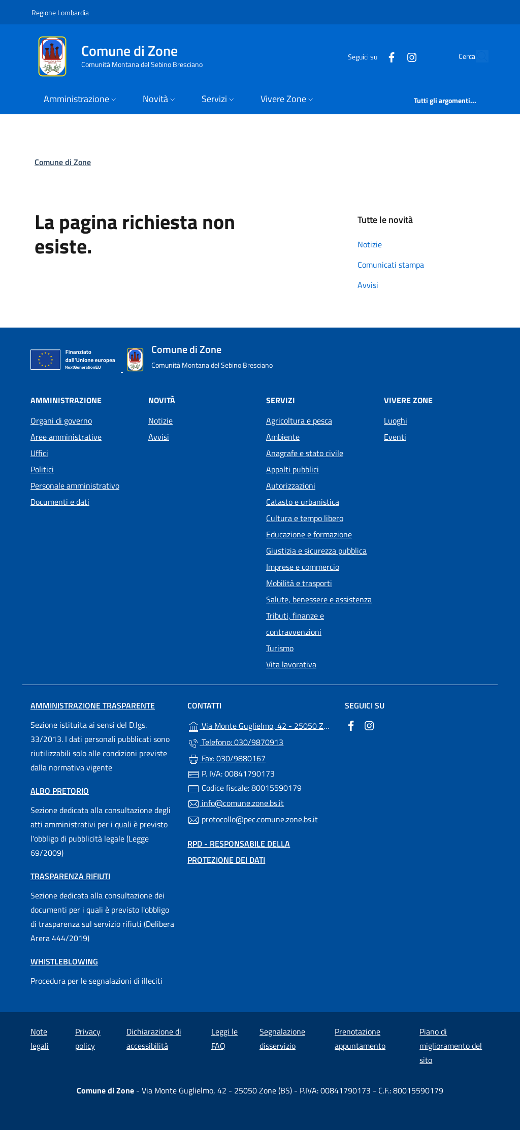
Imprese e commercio (302, 567)
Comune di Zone (63, 162)
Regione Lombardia (60, 12)
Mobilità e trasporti (299, 583)
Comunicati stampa (391, 265)
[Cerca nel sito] (476, 56)
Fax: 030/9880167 (226, 758)
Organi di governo (61, 420)
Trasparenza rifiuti (70, 876)
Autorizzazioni (290, 485)
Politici (42, 469)
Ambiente (283, 437)
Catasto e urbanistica (302, 502)
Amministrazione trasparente (92, 705)
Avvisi (368, 285)
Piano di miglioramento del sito (450, 1045)
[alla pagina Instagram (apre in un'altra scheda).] (388, 56)
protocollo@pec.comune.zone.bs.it (252, 819)
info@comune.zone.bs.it (235, 803)
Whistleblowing (64, 961)
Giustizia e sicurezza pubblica (316, 550)
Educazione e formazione (309, 534)
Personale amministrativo (74, 485)
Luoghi (395, 420)
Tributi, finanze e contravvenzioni (295, 623)
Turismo (280, 648)
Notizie (370, 244)
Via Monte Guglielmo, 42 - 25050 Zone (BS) (259, 725)
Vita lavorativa (291, 664)
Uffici (39, 453)
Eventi (395, 437)
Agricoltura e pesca (299, 420)
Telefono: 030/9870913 (235, 742)
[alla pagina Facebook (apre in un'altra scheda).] (368, 56)
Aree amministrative (66, 437)
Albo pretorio (59, 791)
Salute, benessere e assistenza (319, 599)
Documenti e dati (59, 502)
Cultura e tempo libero (304, 518)
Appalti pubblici (292, 469)
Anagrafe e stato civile (304, 453)
